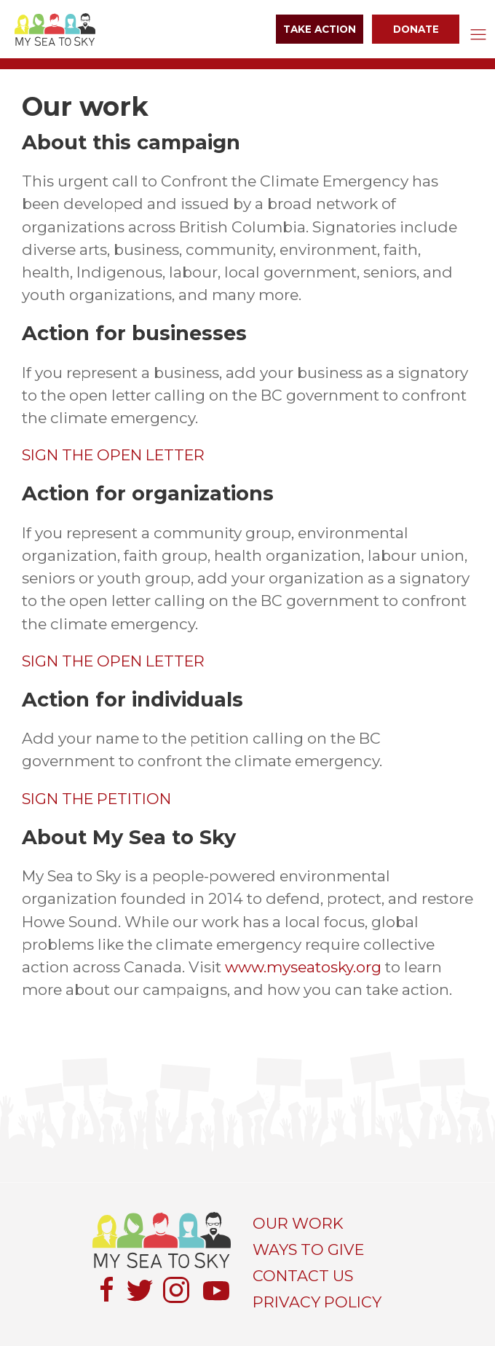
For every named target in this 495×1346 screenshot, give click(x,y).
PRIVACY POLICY (317, 1302)
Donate (416, 29)
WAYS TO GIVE (308, 1249)
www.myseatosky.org (303, 967)
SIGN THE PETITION (96, 799)
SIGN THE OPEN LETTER (113, 455)
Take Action (319, 29)
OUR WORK (298, 1223)
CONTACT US (303, 1276)
